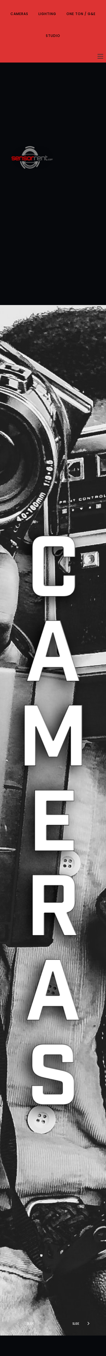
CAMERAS (19, 13)
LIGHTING (47, 13)
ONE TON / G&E (81, 13)
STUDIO (53, 35)
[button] (83, 1323)
